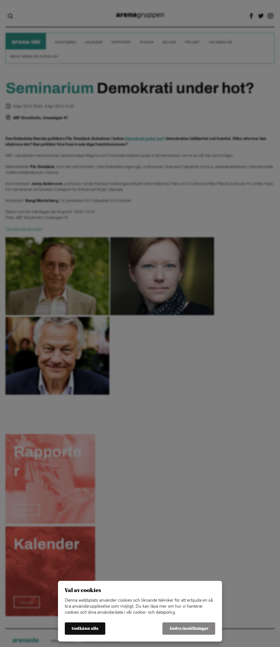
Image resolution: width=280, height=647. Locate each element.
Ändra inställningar (188, 628)
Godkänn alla (85, 628)
